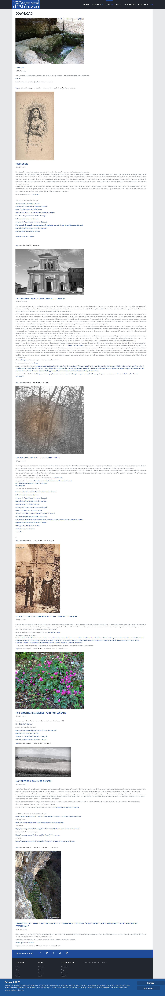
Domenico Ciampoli (25, 242)
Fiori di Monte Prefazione (23, 721)
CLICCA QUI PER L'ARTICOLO (24, 939)
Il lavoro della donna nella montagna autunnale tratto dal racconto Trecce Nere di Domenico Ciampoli (49, 222)
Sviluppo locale (55, 942)
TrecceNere (36, 379)
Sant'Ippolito (63, 88)
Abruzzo (31, 942)
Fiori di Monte (37, 537)
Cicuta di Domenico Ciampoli (24, 233)
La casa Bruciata (49, 537)
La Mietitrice (44, 844)
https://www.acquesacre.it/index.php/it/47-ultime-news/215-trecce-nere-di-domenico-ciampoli (47, 825)
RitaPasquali (53, 88)
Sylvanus (35, 844)
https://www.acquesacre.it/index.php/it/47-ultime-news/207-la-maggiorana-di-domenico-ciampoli (48, 813)
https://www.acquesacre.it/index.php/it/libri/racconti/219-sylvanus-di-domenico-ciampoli (45, 838)
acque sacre (22, 942)
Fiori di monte (67, 363)
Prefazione (47, 740)
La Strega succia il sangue (74, 342)
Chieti (17, 970)
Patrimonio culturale (42, 942)
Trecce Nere (95, 367)
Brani (39, 970)
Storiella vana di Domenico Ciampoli (27, 200)
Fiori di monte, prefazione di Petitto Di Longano (31, 212)
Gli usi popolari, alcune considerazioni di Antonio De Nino (110, 370)
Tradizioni (64, 973)
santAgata (73, 88)
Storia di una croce (54, 629)
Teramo (17, 976)
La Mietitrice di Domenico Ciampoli (26, 215)
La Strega (45, 379)
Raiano (45, 88)
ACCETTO (148, 988)
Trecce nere (36, 191)
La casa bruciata (57, 474)
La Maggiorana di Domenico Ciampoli (27, 228)
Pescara (17, 967)
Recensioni (41, 967)
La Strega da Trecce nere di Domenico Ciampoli (31, 203)
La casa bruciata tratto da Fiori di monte (28, 206)
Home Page (64, 967)
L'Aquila (17, 973)
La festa (18, 79)
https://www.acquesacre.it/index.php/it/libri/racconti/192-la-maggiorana (39, 819)
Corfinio (38, 88)
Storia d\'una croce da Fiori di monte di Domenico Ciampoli (35, 209)
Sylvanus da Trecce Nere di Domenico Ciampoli (31, 219)
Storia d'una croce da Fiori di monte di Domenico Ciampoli (52, 477)
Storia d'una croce (49, 645)
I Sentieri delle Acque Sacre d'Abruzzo (95, 962)
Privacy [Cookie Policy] (150, 983)
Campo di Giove (62, 645)
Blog (62, 970)
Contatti (63, 976)
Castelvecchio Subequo (26, 88)
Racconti (41, 973)
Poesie (40, 976)
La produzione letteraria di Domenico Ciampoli (31, 225)
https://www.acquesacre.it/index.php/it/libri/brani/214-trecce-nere (37, 832)
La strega (35, 360)
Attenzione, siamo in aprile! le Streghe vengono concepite (71, 370)
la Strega (23, 356)
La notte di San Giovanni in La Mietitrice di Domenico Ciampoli (35, 488)
